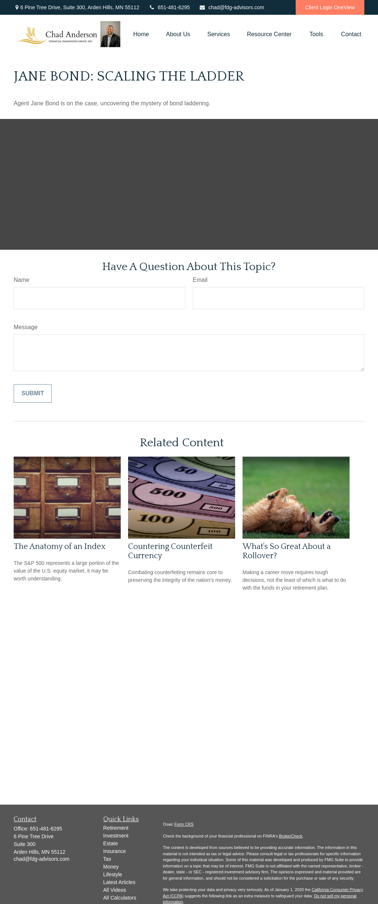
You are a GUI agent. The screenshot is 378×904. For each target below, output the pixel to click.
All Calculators (119, 898)
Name (22, 280)
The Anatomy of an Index (60, 546)
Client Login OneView (330, 7)
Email (200, 280)
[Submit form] (33, 393)
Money (111, 867)
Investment (115, 836)
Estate (110, 843)
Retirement (115, 828)
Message (26, 327)
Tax (107, 859)
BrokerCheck (291, 836)
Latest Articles (119, 882)
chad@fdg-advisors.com (231, 7)
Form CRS (183, 824)
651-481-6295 (169, 7)
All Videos (114, 890)
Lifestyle (112, 874)
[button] (141, 34)
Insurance (114, 851)
